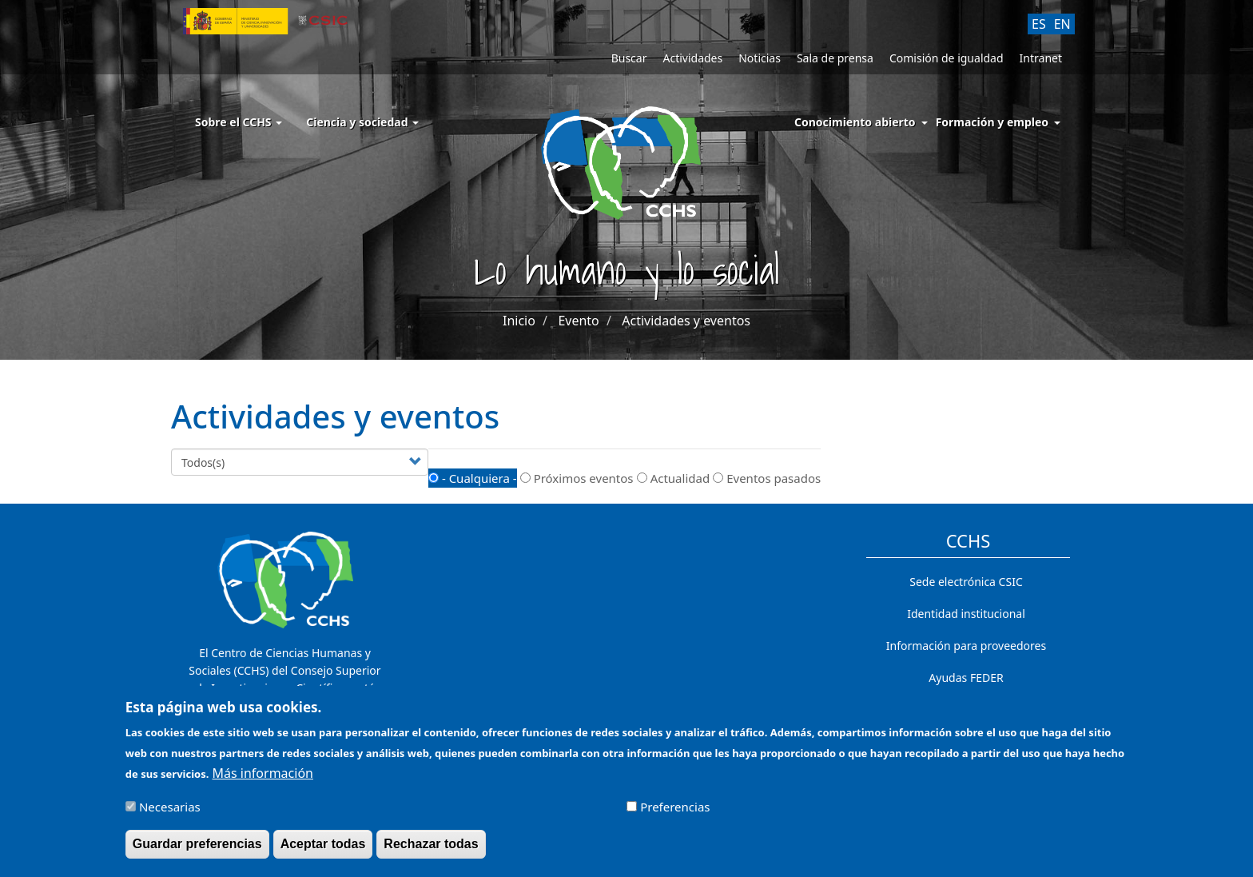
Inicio (519, 320)
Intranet (1041, 58)
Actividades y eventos (686, 320)
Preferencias (675, 815)
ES (1039, 24)
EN (1062, 24)
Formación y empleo (992, 122)
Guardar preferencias (197, 852)
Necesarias (170, 815)
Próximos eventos (577, 478)
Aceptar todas (323, 852)
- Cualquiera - (472, 478)
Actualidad (673, 478)
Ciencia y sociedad (362, 122)
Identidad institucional (966, 613)
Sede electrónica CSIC (965, 581)
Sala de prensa (835, 58)
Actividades (692, 58)
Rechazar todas (431, 852)
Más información (263, 781)
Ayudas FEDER (966, 677)
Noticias (759, 58)
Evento (578, 320)
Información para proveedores (966, 645)
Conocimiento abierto (855, 122)
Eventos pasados (767, 478)
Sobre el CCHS (238, 122)
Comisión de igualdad (946, 58)
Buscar (629, 58)
